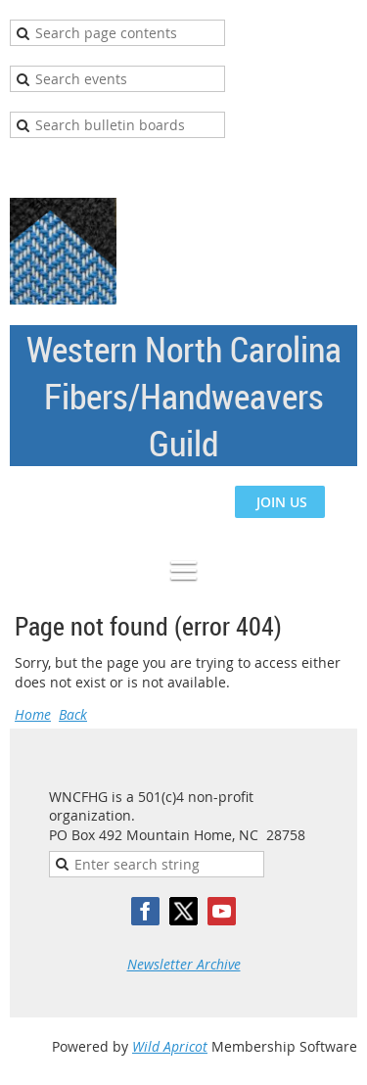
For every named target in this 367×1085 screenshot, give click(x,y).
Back (73, 714)
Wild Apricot (169, 1046)
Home (33, 714)
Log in (337, 167)
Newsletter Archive (184, 964)
